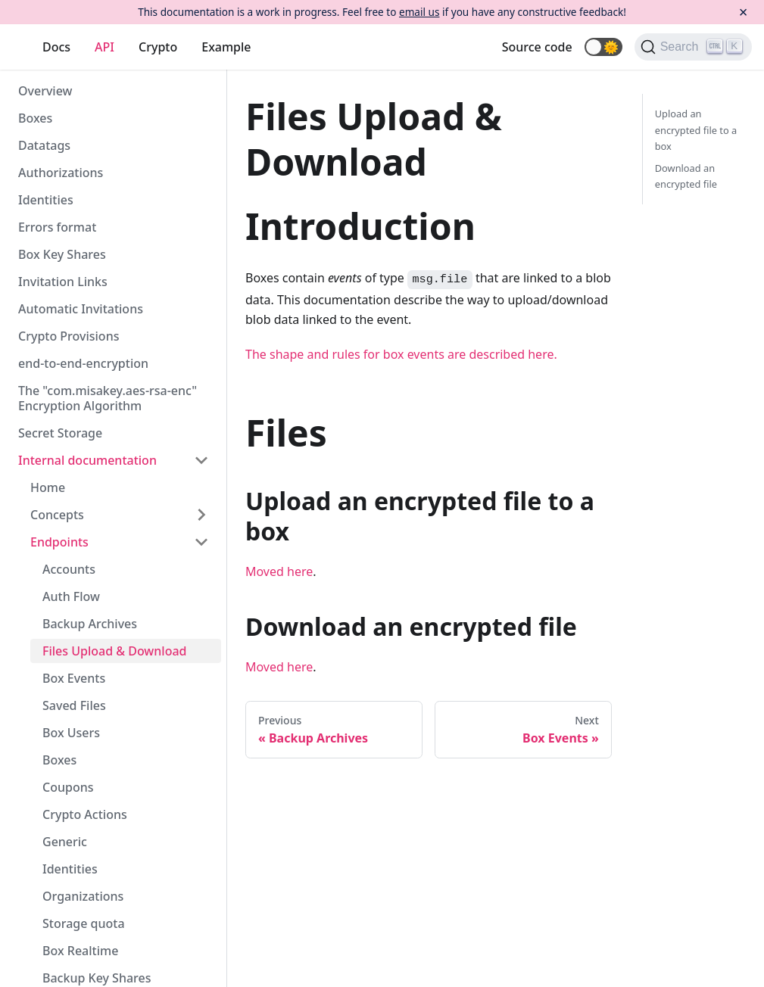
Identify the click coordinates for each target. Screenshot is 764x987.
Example (226, 47)
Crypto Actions (84, 814)
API (104, 47)
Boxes (35, 118)
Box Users (71, 732)
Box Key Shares (62, 254)
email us (419, 12)
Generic (64, 841)
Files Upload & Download (114, 651)
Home (47, 487)
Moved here (279, 571)
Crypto (158, 47)
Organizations (82, 896)
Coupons (67, 787)
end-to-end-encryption (83, 363)
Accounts (68, 569)
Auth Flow (71, 596)
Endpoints (59, 542)
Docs (56, 47)
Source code (537, 47)
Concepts (57, 514)
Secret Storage (60, 433)
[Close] (743, 12)
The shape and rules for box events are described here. (401, 354)
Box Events (73, 678)
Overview (45, 91)
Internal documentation (87, 460)
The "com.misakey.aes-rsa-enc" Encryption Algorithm (107, 398)
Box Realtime (80, 950)
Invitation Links (63, 281)
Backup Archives (89, 623)
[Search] (693, 47)
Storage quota (83, 923)
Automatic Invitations (80, 308)
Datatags (44, 145)
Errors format (57, 227)
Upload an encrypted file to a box (696, 129)
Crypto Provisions (68, 336)
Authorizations (60, 172)
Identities (45, 199)
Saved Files (74, 705)
